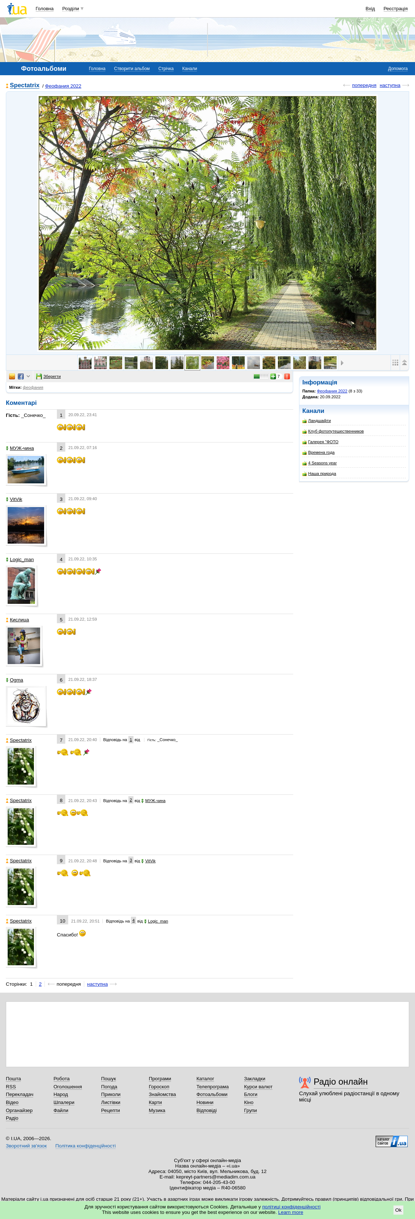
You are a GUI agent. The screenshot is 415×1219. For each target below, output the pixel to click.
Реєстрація (396, 8)
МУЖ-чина (20, 448)
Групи (250, 1110)
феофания (33, 387)
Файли (61, 1110)
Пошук (108, 1078)
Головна (45, 8)
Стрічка (166, 68)
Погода (109, 1086)
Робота (62, 1078)
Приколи (110, 1094)
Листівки (110, 1102)
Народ (61, 1094)
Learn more (290, 1212)
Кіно (248, 1102)
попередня (364, 85)
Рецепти (110, 1110)
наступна (390, 85)
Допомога (398, 68)
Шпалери (64, 1102)
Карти (155, 1102)
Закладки (254, 1078)
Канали (189, 68)
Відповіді (207, 1110)
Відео (12, 1102)
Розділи (70, 8)
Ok (398, 1210)
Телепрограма (213, 1086)
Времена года (318, 452)
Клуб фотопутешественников (333, 431)
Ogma (14, 680)
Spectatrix (24, 86)
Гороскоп (159, 1086)
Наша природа (319, 473)
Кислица (17, 619)
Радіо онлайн (341, 1081)
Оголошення (68, 1086)
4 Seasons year (319, 463)
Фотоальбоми (212, 1094)
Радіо (12, 1118)
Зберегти (48, 376)
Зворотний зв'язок (26, 1146)
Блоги (250, 1094)
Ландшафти (316, 420)
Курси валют (258, 1086)
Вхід (370, 8)
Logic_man (20, 559)
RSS (11, 1086)
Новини (205, 1102)
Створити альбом (132, 68)
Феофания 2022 (63, 86)
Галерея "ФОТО (320, 442)
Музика (157, 1110)
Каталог (205, 1078)
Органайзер (19, 1110)
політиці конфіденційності (291, 1207)
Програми (160, 1078)
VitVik (14, 499)
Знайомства (162, 1094)
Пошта (13, 1078)
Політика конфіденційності (85, 1146)
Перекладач (19, 1094)
